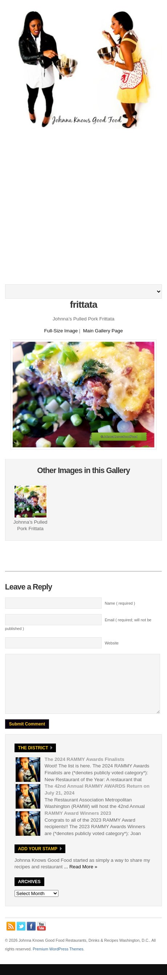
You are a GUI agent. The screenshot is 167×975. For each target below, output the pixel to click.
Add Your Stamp (37, 859)
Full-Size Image (61, 330)
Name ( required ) (120, 603)
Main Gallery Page (103, 330)
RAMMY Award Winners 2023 (78, 824)
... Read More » (80, 877)
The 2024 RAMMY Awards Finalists (85, 770)
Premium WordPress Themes (58, 960)
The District (33, 758)
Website (112, 643)
